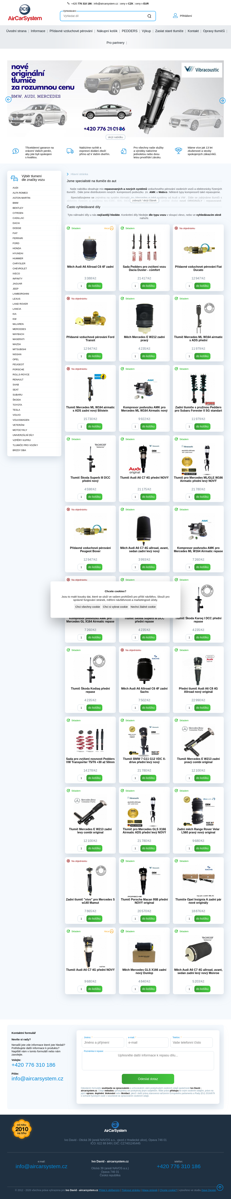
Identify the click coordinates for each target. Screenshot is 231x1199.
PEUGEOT (18, 364)
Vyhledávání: (70, 11)
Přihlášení (186, 15)
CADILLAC (18, 218)
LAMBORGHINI (21, 293)
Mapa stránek (150, 1190)
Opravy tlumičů (214, 31)
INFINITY (17, 278)
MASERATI (19, 339)
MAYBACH (18, 334)
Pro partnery (115, 43)
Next (222, 100)
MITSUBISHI (19, 349)
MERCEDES (19, 329)
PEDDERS (130, 31)
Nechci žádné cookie (143, 606)
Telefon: (177, 1037)
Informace (38, 31)
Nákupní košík (107, 31)
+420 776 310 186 (33, 1065)
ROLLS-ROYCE (21, 374)
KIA (14, 314)
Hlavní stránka (79, 174)
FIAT (15, 233)
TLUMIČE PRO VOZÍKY (25, 445)
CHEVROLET (20, 268)
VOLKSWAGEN (21, 420)
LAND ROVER (20, 303)
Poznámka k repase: (94, 1051)
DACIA (16, 223)
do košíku (94, 285)
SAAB (16, 384)
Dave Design (209, 1190)
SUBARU (17, 394)
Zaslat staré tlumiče (169, 31)
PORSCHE (18, 369)
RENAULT (18, 379)
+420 (79, 3)
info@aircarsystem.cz (106, 3)
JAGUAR (17, 283)
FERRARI (18, 238)
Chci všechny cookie (87, 606)
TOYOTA (17, 404)
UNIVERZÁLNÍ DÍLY (23, 435)
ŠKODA (17, 399)
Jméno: (88, 1037)
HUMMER (18, 258)
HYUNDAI (18, 253)
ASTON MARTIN (21, 197)
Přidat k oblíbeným (109, 1190)
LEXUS (16, 298)
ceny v (126, 3)
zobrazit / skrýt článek (144, 200)
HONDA (17, 248)
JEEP (16, 288)
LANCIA (17, 309)
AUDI (15, 187)
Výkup (146, 31)
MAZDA (17, 344)
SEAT (16, 389)
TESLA (16, 410)
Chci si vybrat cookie (115, 606)
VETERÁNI (18, 425)
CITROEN (18, 213)
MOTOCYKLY (20, 430)
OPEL (16, 359)
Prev (9, 100)
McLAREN (18, 324)
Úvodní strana (16, 31)
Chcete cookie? (168, 1190)
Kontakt (193, 31)
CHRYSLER (19, 263)
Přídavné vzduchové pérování (71, 31)
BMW (15, 203)
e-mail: (132, 1037)
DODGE (17, 228)
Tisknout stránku (131, 1190)
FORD (16, 243)
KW (14, 319)
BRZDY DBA (19, 450)
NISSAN (17, 354)
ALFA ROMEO (20, 192)
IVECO (16, 273)
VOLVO (17, 415)
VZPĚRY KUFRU (22, 440)
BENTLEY (18, 208)
